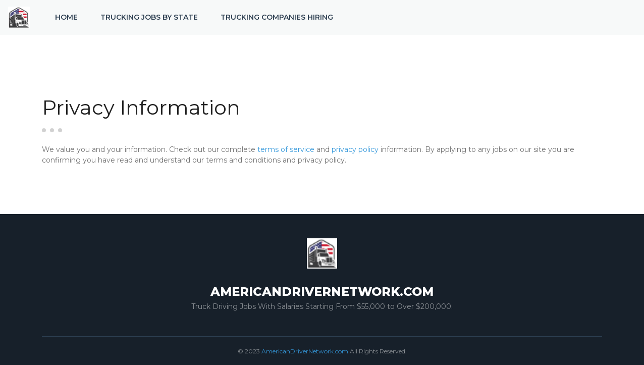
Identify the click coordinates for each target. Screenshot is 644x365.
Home (66, 17)
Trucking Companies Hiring (277, 17)
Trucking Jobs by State (149, 17)
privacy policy (355, 149)
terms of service (285, 149)
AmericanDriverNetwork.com (304, 351)
